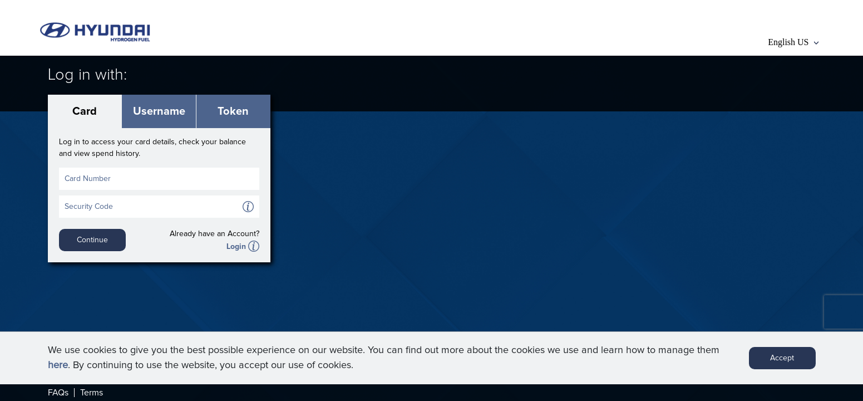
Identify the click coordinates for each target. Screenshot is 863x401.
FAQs (58, 392)
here (58, 365)
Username (159, 111)
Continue (92, 240)
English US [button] (793, 42)
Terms (91, 392)
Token (233, 111)
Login (236, 247)
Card (84, 111)
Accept (782, 358)
